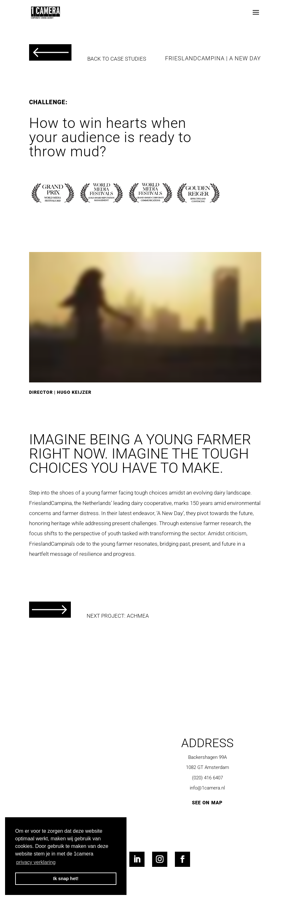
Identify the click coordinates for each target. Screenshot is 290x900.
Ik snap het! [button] (65, 878)
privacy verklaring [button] (35, 862)
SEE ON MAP (207, 803)
